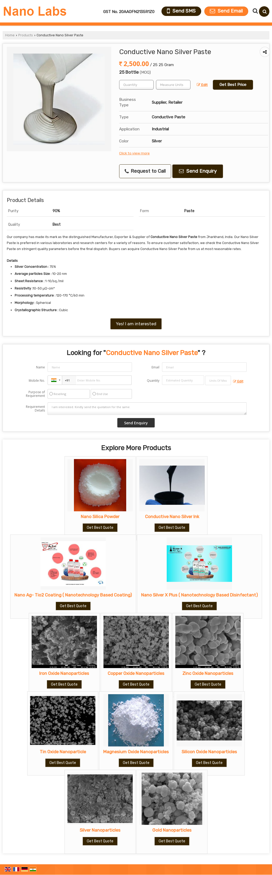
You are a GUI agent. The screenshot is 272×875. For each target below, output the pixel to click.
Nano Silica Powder (100, 516)
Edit (202, 85)
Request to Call (145, 171)
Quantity (153, 380)
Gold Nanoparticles (172, 830)
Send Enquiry (198, 171)
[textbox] (173, 85)
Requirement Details (35, 408)
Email (155, 367)
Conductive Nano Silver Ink (172, 516)
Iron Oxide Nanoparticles (64, 673)
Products (25, 35)
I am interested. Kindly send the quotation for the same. (147, 408)
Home (10, 35)
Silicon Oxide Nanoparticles (209, 751)
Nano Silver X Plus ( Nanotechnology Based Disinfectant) (199, 595)
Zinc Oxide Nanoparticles (207, 673)
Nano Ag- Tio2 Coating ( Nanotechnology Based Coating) (73, 595)
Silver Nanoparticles (100, 830)
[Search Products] (254, 11)
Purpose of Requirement (35, 394)
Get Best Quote (100, 527)
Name (40, 367)
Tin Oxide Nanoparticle (63, 751)
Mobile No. (37, 380)
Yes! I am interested (136, 323)
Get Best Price (232, 84)
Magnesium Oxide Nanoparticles (136, 751)
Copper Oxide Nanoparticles (136, 673)
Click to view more (134, 153)
